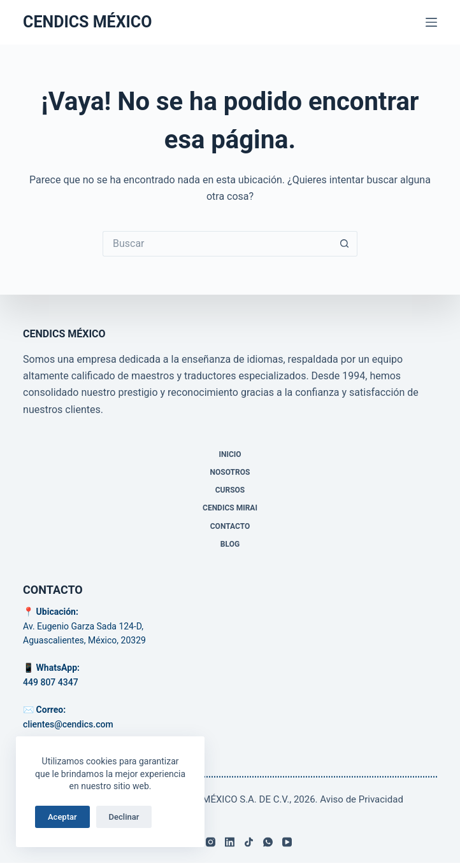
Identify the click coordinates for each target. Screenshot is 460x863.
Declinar (124, 817)
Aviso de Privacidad (361, 799)
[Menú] (431, 22)
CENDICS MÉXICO (87, 22)
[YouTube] (287, 842)
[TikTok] (249, 842)
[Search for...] (217, 243)
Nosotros (230, 472)
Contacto (230, 525)
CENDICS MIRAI (230, 507)
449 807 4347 (50, 682)
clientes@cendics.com (68, 724)
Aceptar (62, 817)
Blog (230, 543)
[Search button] (344, 243)
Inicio (230, 454)
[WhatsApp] (268, 842)
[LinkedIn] (229, 842)
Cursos (230, 490)
